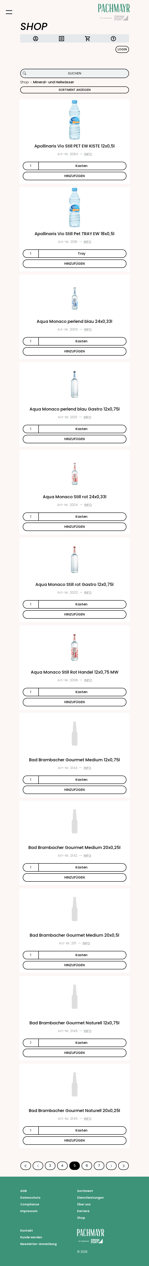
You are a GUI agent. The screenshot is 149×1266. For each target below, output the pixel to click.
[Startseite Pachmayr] (114, 12)
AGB (23, 1191)
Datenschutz (30, 1198)
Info (88, 154)
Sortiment (85, 1191)
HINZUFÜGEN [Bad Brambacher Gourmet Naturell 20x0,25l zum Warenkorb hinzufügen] (74, 1140)
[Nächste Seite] (111, 1166)
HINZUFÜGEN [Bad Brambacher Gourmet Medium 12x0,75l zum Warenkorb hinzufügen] (74, 789)
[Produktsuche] (74, 73)
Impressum (29, 1211)
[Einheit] (82, 166)
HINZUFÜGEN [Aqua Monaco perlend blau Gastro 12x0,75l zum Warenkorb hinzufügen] (74, 439)
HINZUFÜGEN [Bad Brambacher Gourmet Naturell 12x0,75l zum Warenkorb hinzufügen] (74, 1052)
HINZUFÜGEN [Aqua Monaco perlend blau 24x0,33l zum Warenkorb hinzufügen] (74, 351)
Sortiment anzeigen (75, 90)
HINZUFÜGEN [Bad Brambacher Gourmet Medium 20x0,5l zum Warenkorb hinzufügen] (74, 965)
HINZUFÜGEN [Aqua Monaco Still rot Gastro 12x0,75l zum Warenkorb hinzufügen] (74, 614)
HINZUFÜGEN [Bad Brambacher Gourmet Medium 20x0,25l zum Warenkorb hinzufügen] (74, 877)
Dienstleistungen (90, 1198)
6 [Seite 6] (87, 1165)
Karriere (83, 1211)
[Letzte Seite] (123, 1166)
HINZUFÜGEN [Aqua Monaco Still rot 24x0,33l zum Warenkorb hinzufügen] (74, 526)
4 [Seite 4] (62, 1165)
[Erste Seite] (25, 1166)
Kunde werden (31, 1237)
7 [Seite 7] (99, 1165)
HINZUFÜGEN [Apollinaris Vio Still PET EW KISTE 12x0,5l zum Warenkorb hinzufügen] (74, 175)
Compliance (29, 1204)
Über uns (84, 1204)
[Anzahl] (31, 166)
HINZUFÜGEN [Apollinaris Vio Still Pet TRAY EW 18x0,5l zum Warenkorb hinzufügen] (74, 263)
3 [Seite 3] (50, 1165)
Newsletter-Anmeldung (38, 1244)
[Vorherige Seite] (38, 1166)
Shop (24, 82)
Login (122, 49)
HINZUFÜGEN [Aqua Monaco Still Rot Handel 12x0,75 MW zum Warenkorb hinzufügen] (74, 702)
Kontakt (26, 1230)
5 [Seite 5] (75, 1165)
